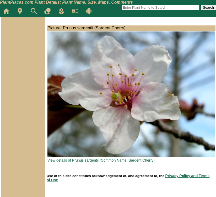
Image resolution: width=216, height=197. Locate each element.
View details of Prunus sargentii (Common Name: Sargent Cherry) (101, 160)
